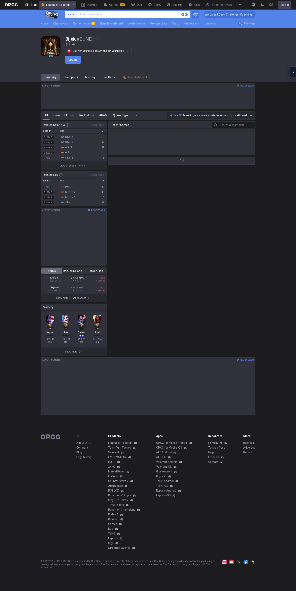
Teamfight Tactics (119, 450)
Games (112, 526)
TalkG (111, 536)
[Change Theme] (262, 5)
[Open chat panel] (293, 71)
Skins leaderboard (111, 23)
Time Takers (116, 507)
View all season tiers (74, 165)
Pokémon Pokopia (119, 498)
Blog (79, 455)
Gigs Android (164, 474)
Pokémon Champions (121, 512)
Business (249, 445)
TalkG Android (165, 483)
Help (211, 455)
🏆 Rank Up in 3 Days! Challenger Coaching (231, 14)
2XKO (111, 469)
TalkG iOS (162, 488)
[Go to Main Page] (11, 5)
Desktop (113, 522)
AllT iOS (161, 460)
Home (45, 23)
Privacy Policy (217, 445)
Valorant (113, 455)
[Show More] (253, 5)
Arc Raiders (115, 488)
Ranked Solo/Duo (73, 271)
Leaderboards (137, 23)
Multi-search (192, 23)
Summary (50, 77)
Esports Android (166, 493)
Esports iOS (163, 498)
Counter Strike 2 (118, 483)
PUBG (111, 464)
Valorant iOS (164, 469)
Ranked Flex (95, 271)
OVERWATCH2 (117, 460)
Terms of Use (216, 450)
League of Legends (57, 4)
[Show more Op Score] (251, 115)
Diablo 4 (113, 517)
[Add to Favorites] (96, 39)
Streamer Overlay (119, 550)
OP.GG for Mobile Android (172, 445)
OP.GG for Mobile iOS (169, 450)
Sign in (284, 4)
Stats (175, 23)
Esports (113, 541)
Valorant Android (166, 464)
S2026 (52, 271)
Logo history (84, 460)
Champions (60, 23)
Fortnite (113, 479)
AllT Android (164, 455)
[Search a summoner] (184, 14)
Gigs (111, 545)
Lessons (210, 23)
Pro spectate (158, 23)
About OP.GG (84, 445)
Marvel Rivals (116, 474)
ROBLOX (113, 493)
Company (82, 450)
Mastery (90, 77)
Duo (110, 531)
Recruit (247, 455)
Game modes (84, 23)
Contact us (215, 464)
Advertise (249, 450)
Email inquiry (216, 460)
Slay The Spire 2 (118, 502)
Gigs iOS (161, 479)
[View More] (241, 5)
